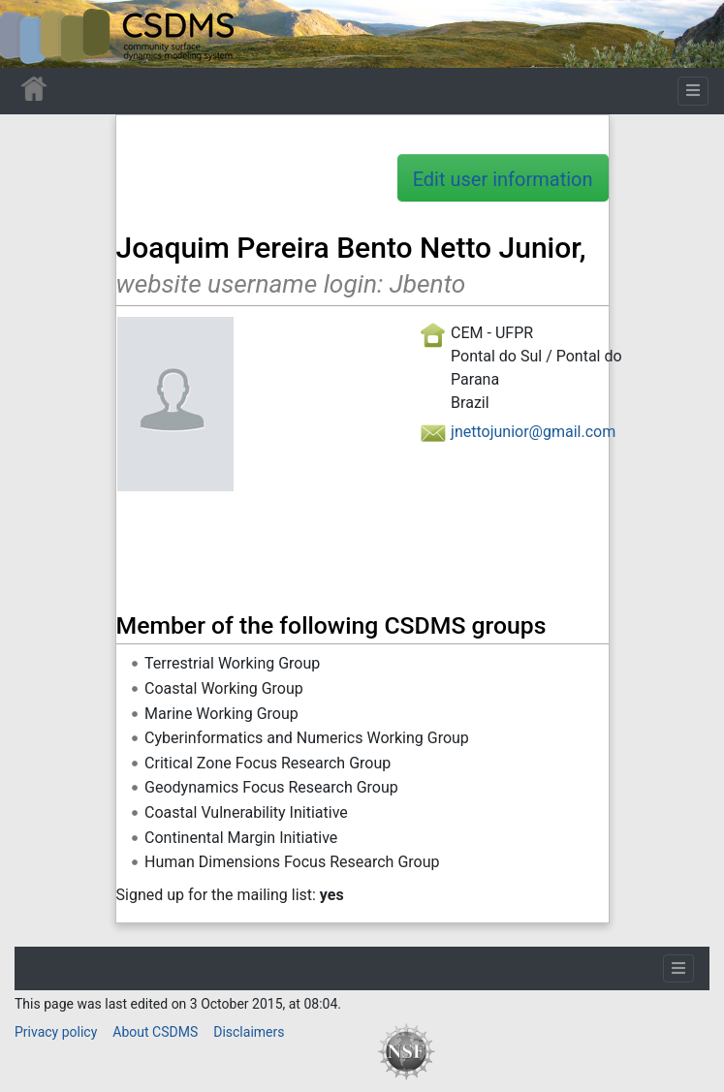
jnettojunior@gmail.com (533, 431)
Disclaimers (248, 1032)
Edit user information (503, 179)
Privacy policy (56, 1032)
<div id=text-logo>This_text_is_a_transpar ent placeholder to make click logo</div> (31, 34)
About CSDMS (155, 1032)
